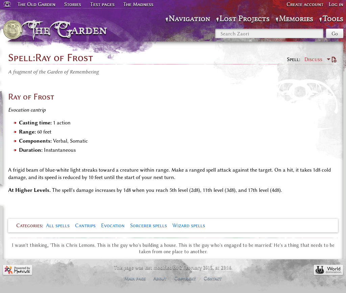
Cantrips (85, 226)
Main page (135, 278)
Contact (213, 278)
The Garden (69, 29)
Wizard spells (188, 226)
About (160, 278)
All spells (58, 226)
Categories (29, 226)
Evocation (113, 226)
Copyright (185, 278)
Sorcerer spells (148, 226)
